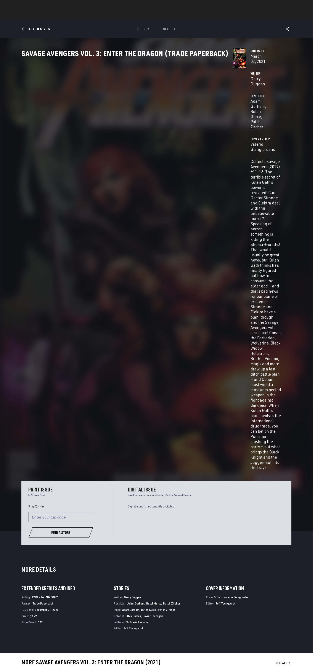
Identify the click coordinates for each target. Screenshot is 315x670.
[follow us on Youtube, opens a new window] (241, 631)
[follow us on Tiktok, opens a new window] (241, 640)
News (92, 15)
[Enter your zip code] (61, 222)
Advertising (110, 612)
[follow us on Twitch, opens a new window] (276, 631)
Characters (129, 15)
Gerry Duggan (115, 101)
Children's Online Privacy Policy (186, 659)
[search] (280, 5)
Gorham (35, 467)
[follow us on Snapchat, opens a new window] (253, 631)
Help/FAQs (65, 618)
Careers (63, 624)
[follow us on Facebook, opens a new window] (241, 623)
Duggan (25, 467)
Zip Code (36, 212)
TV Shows (169, 15)
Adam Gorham (202, 101)
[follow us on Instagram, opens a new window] (264, 623)
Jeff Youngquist (133, 333)
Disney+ (106, 618)
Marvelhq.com (112, 624)
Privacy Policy (61, 659)
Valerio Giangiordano (121, 119)
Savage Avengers (33, 573)
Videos (204, 15)
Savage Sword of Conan (243, 573)
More (220, 15)
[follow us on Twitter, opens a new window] (252, 623)
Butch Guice (228, 101)
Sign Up (56, 5)
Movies (150, 15)
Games (188, 15)
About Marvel (68, 612)
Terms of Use (40, 659)
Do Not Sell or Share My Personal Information (137, 659)
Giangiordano (47, 467)
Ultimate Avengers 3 (172, 573)
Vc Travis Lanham (137, 327)
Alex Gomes (134, 321)
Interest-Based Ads (246, 659)
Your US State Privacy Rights (90, 659)
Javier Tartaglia (153, 321)
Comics (108, 15)
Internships (67, 631)
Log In (42, 5)
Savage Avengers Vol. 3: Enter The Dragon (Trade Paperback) (45, 460)
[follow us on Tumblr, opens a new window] (275, 623)
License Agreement (220, 659)
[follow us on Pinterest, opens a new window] (264, 631)
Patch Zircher (253, 101)
